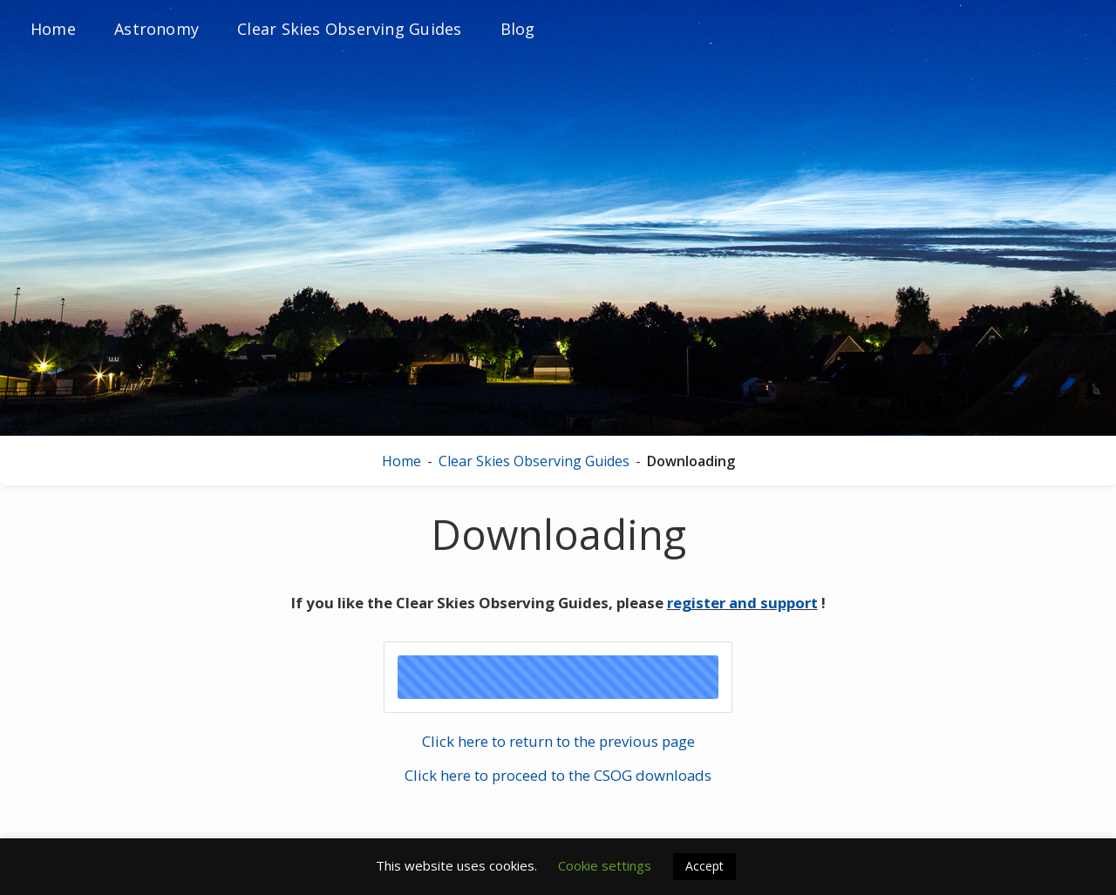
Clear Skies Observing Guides (534, 461)
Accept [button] (704, 866)
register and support (742, 603)
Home (401, 461)
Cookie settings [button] (604, 865)
